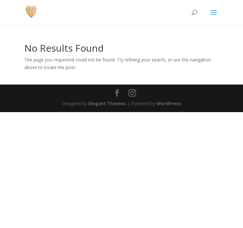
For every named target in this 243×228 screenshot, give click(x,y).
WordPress (169, 103)
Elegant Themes (107, 103)
